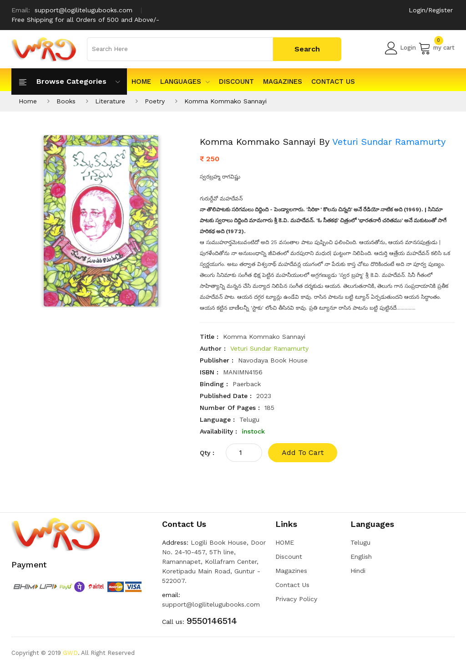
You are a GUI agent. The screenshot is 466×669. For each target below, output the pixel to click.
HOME (141, 81)
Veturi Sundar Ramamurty (389, 141)
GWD (70, 652)
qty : (207, 452)
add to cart (303, 452)
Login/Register (431, 10)
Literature (110, 101)
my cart (436, 47)
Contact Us (333, 81)
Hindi (357, 570)
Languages (185, 81)
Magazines (282, 81)
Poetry (155, 101)
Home (28, 101)
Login (400, 47)
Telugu (360, 542)
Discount (236, 81)
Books (66, 101)
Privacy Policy (296, 599)
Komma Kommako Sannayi (225, 101)
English (361, 556)
